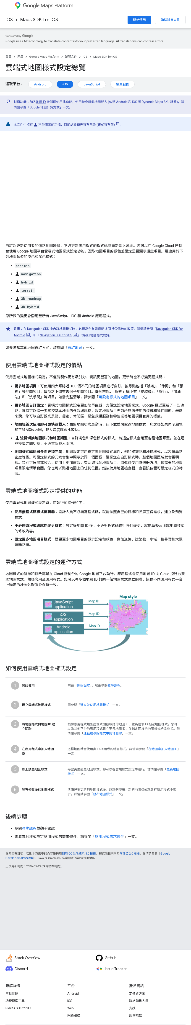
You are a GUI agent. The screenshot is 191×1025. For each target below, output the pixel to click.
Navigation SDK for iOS (56, 335)
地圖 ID (41, 102)
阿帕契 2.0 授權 (130, 853)
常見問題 (11, 993)
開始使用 (139, 20)
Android (40, 84)
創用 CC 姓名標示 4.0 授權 (79, 853)
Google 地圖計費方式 (45, 107)
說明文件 (71, 56)
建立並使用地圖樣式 (94, 705)
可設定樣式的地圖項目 (117, 397)
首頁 (8, 56)
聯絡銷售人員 (170, 20)
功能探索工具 (15, 1001)
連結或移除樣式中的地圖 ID (103, 733)
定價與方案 (137, 993)
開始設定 (83, 685)
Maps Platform (48, 6)
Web (70, 1008)
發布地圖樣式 (102, 794)
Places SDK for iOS (18, 1008)
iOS (9, 20)
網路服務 (73, 1015)
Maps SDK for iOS (39, 20)
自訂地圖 (75, 348)
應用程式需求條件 (109, 836)
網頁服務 (122, 84)
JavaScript (92, 84)
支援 (132, 1008)
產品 (20, 56)
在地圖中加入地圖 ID (162, 749)
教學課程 (113, 685)
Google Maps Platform (44, 56)
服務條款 (135, 1015)
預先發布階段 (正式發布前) (96, 124)
